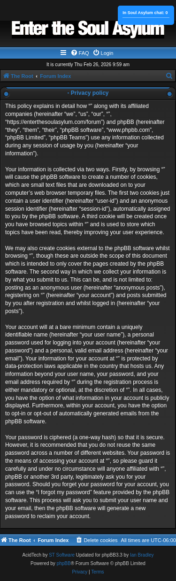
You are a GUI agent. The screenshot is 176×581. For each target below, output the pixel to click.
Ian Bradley (142, 555)
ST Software (62, 555)
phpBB (64, 563)
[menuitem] (79, 53)
